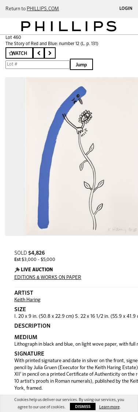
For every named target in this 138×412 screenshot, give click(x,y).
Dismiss (82, 407)
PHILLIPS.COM (43, 9)
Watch (19, 53)
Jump (81, 65)
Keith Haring (27, 300)
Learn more (109, 407)
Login (126, 9)
